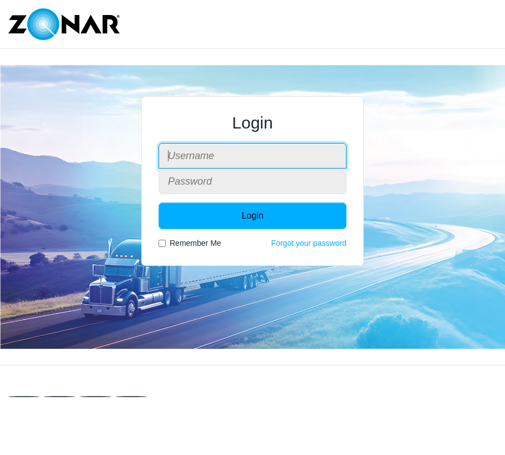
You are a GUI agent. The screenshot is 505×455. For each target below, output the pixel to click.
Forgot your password (308, 243)
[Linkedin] (95, 396)
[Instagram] (131, 396)
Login (252, 215)
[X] (59, 396)
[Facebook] (23, 396)
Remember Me (190, 243)
